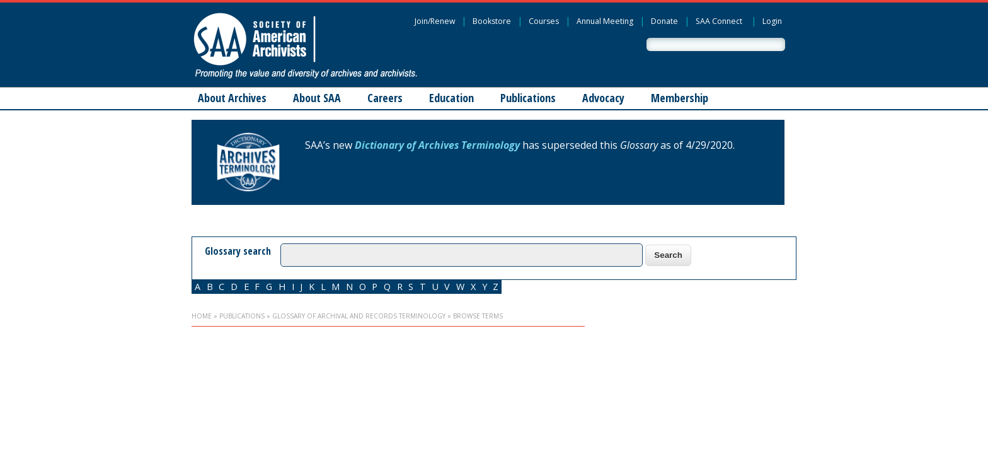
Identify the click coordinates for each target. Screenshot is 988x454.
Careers (385, 97)
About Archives (232, 97)
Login (772, 21)
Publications (528, 97)
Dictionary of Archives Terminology (437, 145)
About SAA (317, 97)
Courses (544, 21)
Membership (679, 97)
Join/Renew (435, 21)
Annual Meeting (605, 21)
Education (451, 97)
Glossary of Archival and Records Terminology (358, 315)
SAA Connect (719, 21)
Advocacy (603, 97)
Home (202, 315)
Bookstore (492, 21)
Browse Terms (478, 315)
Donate (664, 21)
